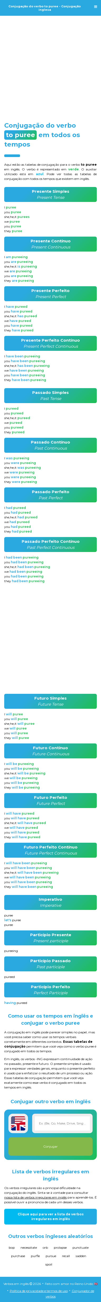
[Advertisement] (50, 64)
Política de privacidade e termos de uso (39, 1291)
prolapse (60, 1247)
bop (12, 1247)
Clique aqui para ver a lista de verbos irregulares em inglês (51, 1216)
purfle (35, 1256)
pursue (51, 1256)
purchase (18, 1256)
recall (66, 1256)
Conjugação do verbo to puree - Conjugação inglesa (44, 8)
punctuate (81, 1247)
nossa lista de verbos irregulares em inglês (35, 1197)
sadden (81, 1256)
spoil (48, 1264)
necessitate (29, 1247)
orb (45, 1247)
